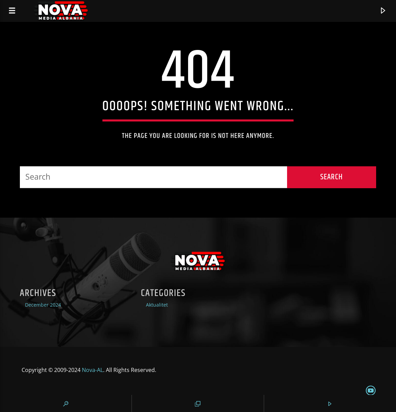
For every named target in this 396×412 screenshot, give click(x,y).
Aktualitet (157, 304)
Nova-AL (92, 370)
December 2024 (43, 304)
